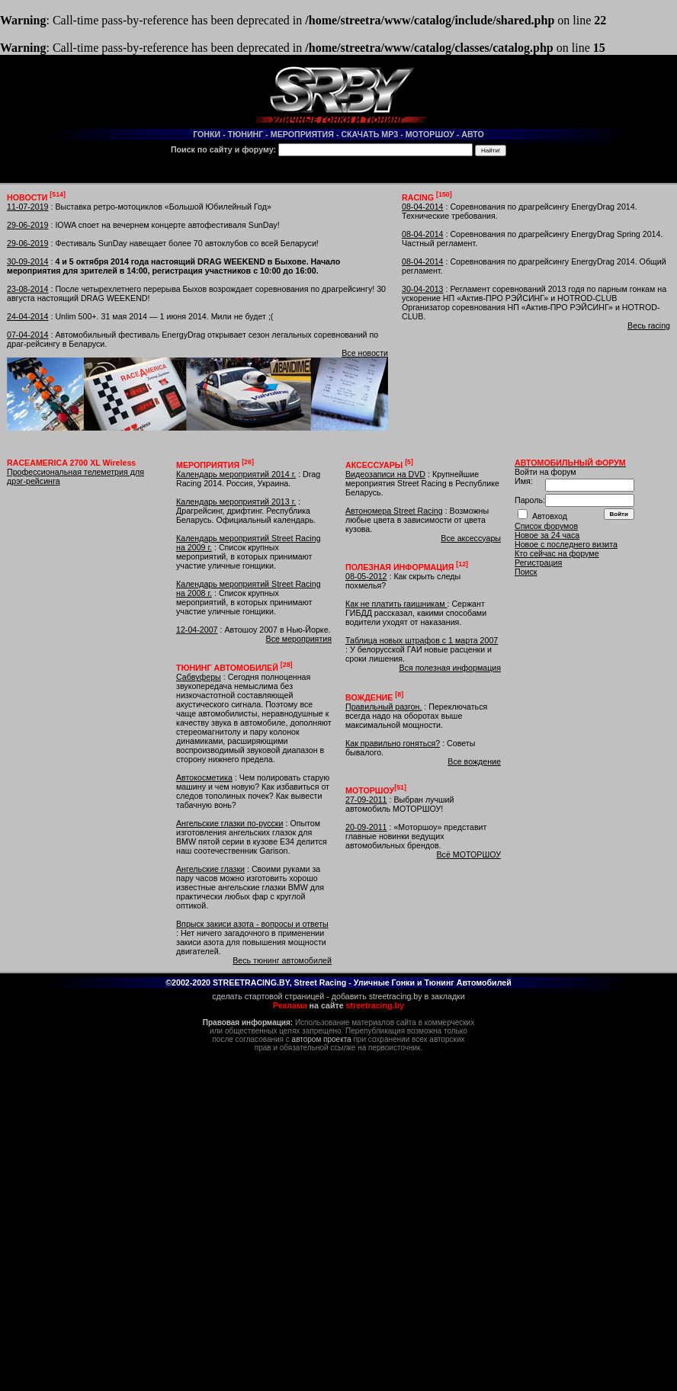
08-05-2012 (366, 576)
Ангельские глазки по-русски (230, 823)
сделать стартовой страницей (268, 996)
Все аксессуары (471, 538)
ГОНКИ (206, 134)
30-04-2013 (423, 288)
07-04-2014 (28, 334)
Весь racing (648, 325)
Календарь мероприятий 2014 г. (236, 474)
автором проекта (321, 1039)
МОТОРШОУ (430, 134)
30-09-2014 (28, 261)
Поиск (526, 571)
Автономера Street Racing (394, 510)
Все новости (365, 352)
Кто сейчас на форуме (557, 553)
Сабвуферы (198, 676)
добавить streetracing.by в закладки (398, 996)
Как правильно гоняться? (392, 743)
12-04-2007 (197, 629)
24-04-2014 (28, 316)
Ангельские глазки (210, 868)
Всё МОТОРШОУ (468, 854)
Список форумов (546, 525)
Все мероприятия (299, 638)
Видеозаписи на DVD (385, 474)
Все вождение (474, 761)
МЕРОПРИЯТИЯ (302, 134)
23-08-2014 (28, 288)
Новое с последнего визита (566, 544)
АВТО (472, 134)
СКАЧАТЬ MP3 (369, 134)
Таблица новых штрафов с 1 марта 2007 (421, 640)
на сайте (338, 1005)
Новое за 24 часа (547, 535)
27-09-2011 (366, 799)
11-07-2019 (28, 206)
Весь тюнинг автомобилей (282, 960)
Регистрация (538, 562)
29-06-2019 (28, 224)
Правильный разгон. (383, 706)
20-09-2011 (366, 827)
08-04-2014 (423, 206)
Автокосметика (204, 777)
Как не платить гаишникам (396, 603)
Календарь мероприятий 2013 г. (236, 501)
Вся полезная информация (450, 667)
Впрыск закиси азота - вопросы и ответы (252, 923)
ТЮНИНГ (246, 134)
